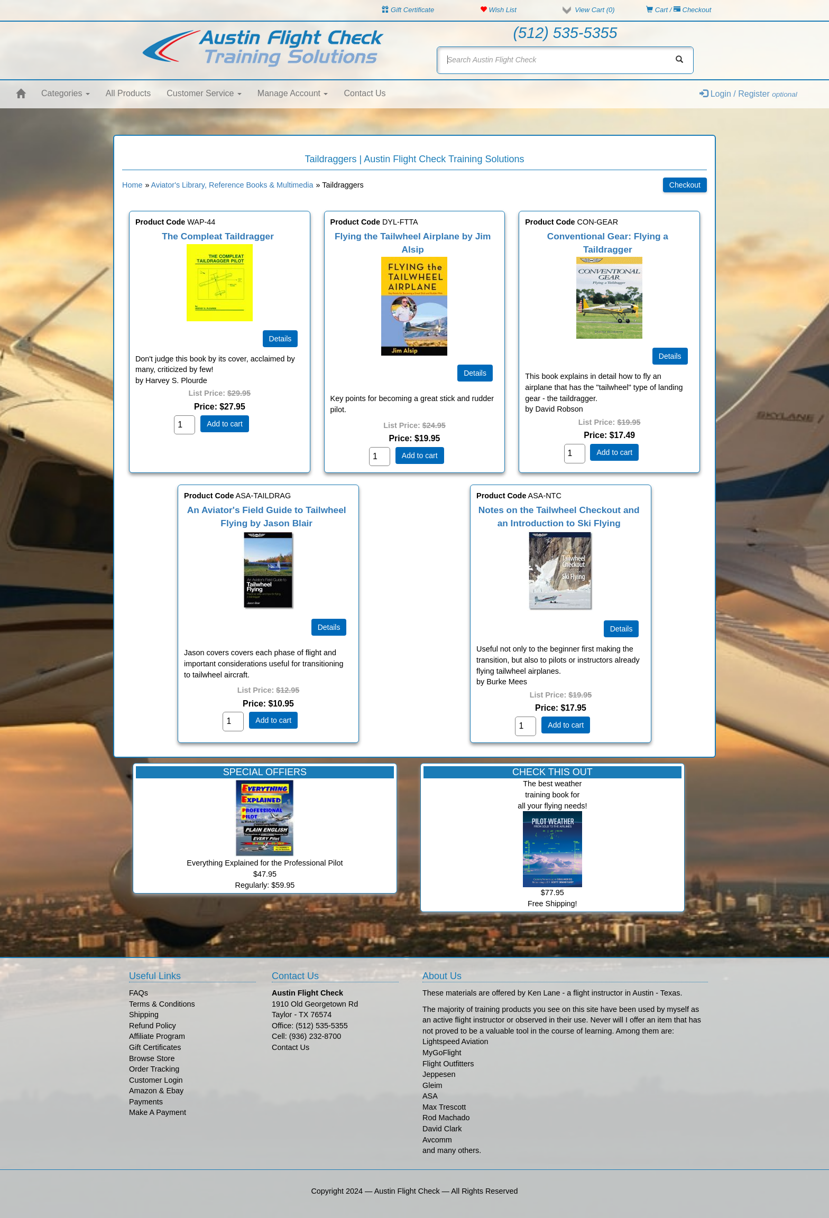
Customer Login (156, 1080)
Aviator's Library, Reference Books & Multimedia (232, 185)
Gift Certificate (408, 10)
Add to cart (225, 424)
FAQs (138, 993)
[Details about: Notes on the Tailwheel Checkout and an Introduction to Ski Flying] (621, 628)
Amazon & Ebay (156, 1090)
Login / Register (748, 93)
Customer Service (204, 93)
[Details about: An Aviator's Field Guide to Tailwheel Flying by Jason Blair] (329, 627)
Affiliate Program (157, 1036)
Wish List (498, 10)
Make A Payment (157, 1112)
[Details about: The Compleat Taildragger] (280, 338)
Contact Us (364, 93)
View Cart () (594, 10)
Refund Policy (152, 1025)
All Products (128, 93)
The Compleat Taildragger (218, 236)
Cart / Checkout (678, 10)
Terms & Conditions (162, 1004)
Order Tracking (154, 1069)
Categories (65, 93)
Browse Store (151, 1058)
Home (132, 185)
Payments (146, 1102)
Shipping (144, 1014)
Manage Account (292, 93)
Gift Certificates (155, 1047)
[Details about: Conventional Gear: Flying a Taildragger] (670, 356)
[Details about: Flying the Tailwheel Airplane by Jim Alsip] (475, 373)
